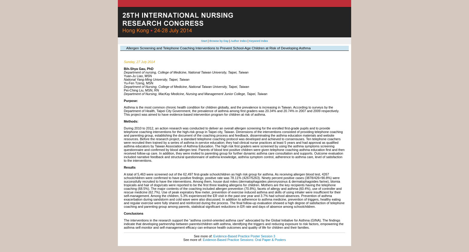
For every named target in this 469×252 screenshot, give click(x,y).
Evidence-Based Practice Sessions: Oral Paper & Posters (244, 240)
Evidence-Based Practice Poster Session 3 (244, 236)
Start (204, 40)
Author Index (239, 40)
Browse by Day (219, 40)
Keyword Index (258, 40)
